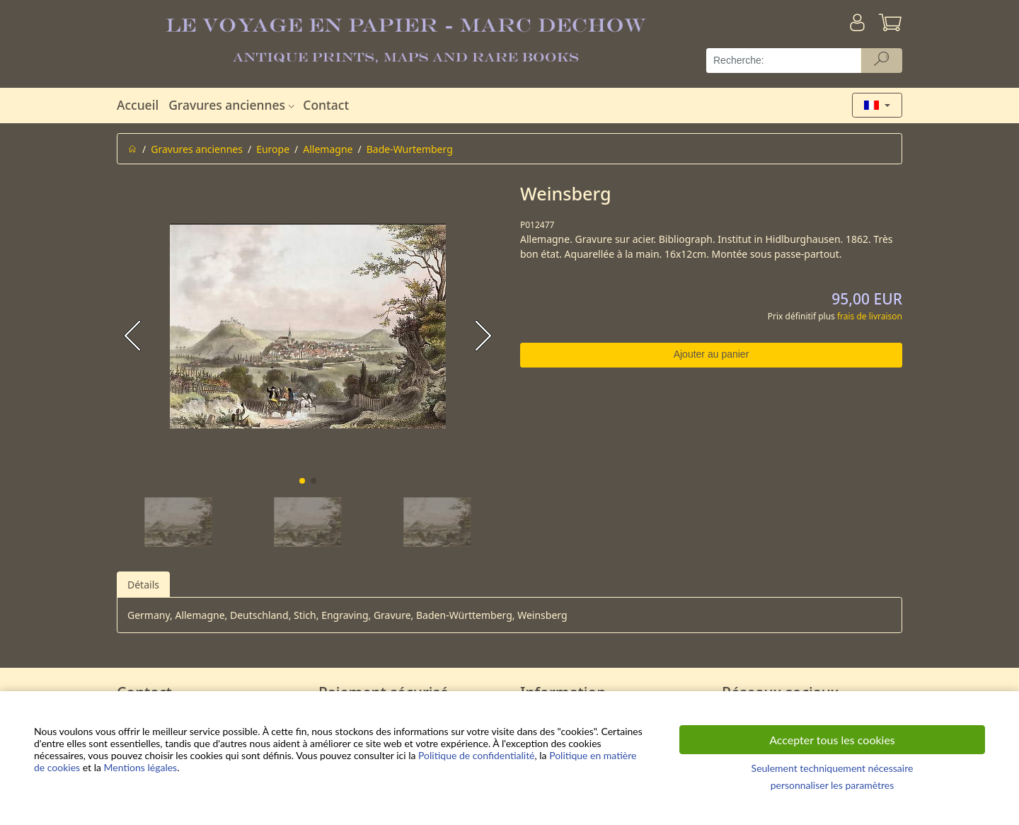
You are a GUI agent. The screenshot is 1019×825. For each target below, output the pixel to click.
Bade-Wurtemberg (410, 149)
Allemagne (327, 149)
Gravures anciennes (233, 104)
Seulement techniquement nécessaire (833, 768)
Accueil (138, 104)
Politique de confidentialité (476, 755)
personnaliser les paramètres (832, 785)
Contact (326, 104)
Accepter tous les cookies (832, 739)
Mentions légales (141, 767)
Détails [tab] (143, 584)
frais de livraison (869, 316)
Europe (272, 149)
